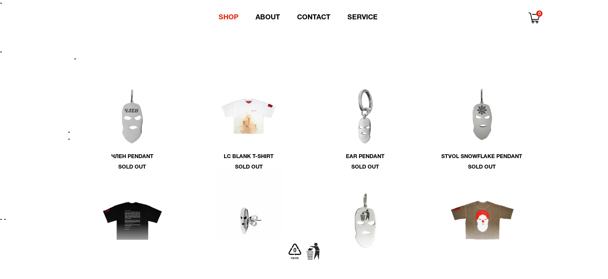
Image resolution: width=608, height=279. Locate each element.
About (268, 17)
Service (362, 17)
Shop (228, 17)
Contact (313, 17)
